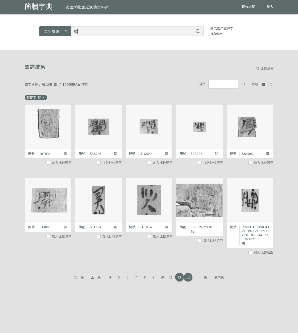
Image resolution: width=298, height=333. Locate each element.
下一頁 (202, 277)
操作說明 (248, 6)
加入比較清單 (59, 162)
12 (179, 277)
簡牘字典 (38, 6)
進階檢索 (216, 33)
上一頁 (96, 277)
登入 (270, 6)
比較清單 (265, 68)
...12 (188, 277)
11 (170, 277)
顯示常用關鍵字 (221, 28)
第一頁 (79, 277)
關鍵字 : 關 (36, 97)
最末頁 (219, 277)
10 (162, 277)
